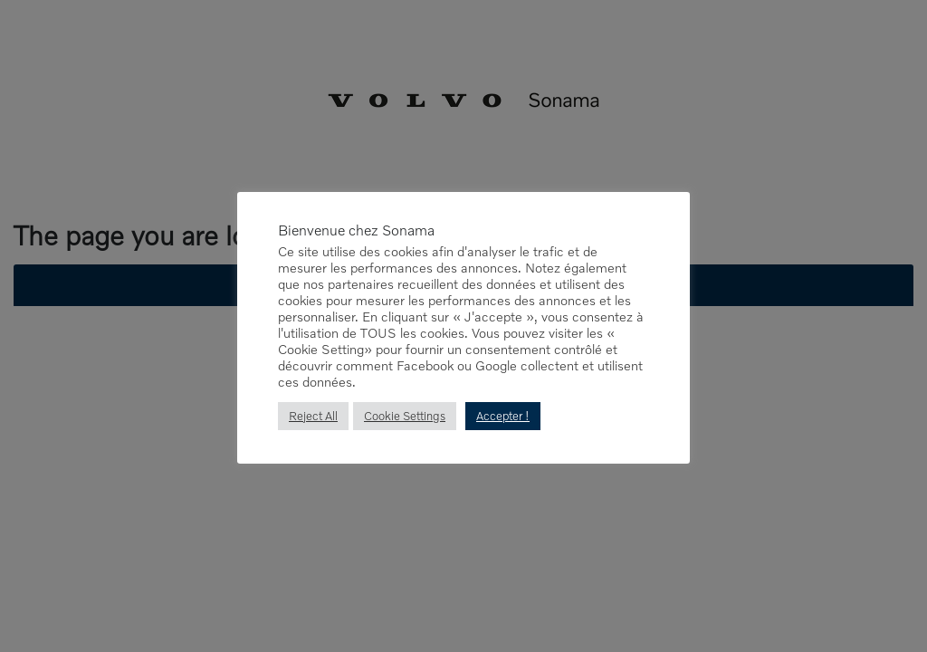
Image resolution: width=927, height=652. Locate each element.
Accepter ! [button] (503, 416)
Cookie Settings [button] (405, 416)
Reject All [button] (313, 416)
